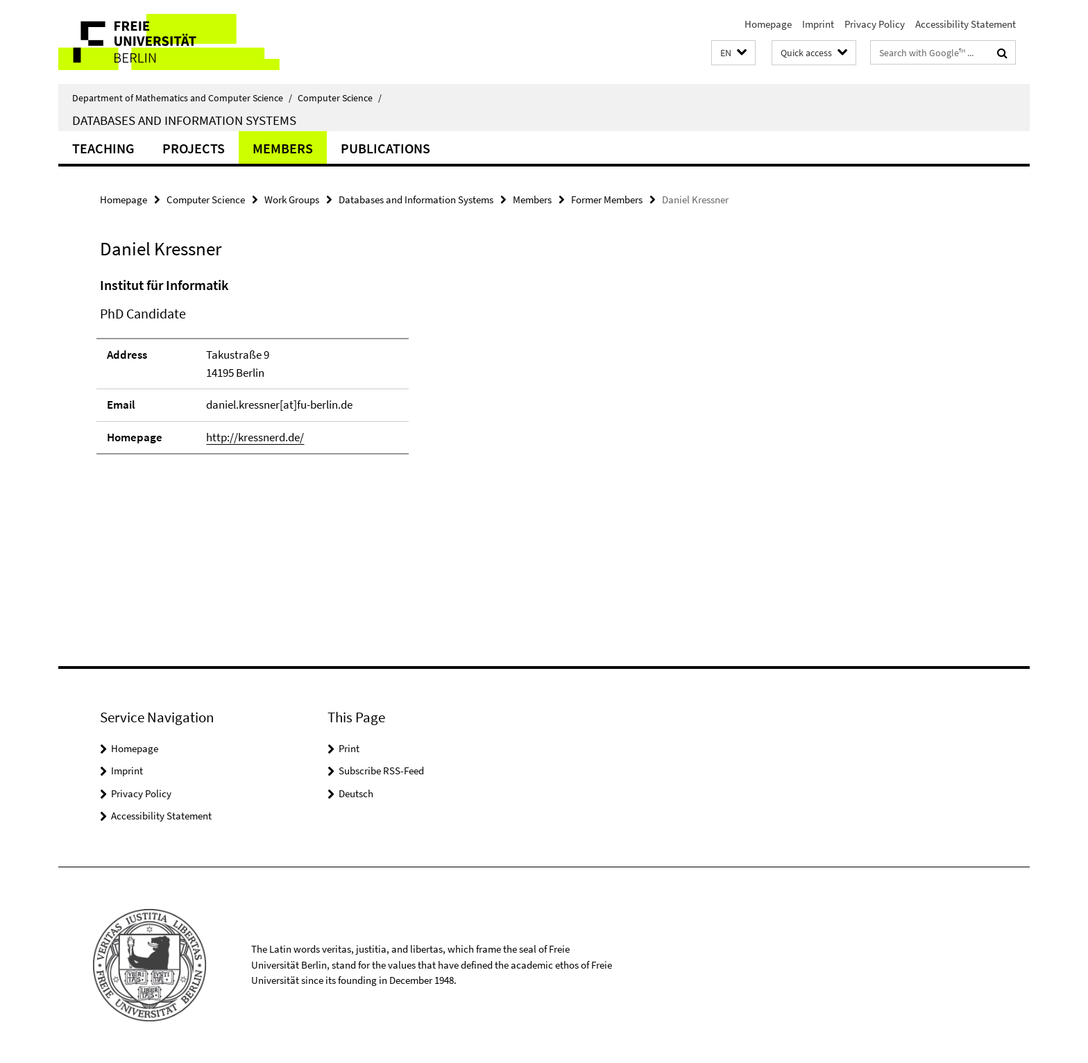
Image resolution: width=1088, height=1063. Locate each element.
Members (283, 148)
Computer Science (340, 98)
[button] (733, 53)
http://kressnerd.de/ (255, 437)
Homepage (768, 24)
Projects (193, 148)
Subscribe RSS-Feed (381, 770)
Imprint (818, 24)
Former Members (607, 199)
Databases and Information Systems (184, 120)
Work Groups (291, 199)
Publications (385, 148)
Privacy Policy (874, 24)
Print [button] (349, 748)
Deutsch (356, 793)
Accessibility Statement (965, 24)
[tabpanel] (354, 402)
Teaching (103, 148)
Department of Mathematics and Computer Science (182, 98)
